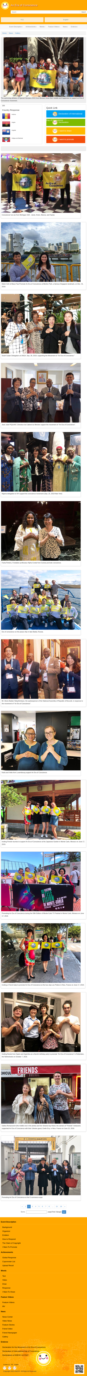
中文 (22, 20)
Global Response (9, 1258)
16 (61, 1206)
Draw (4, 1284)
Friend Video (7, 1329)
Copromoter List (8, 1262)
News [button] (65, 27)
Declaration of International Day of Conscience (20, 1351)
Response (6, 1288)
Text (4, 1276)
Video (4, 1280)
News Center (7, 1317)
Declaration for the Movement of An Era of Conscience (24, 1347)
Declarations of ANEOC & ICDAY (15, 1355)
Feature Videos (8, 1302)
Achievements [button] (31, 27)
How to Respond (9, 1239)
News (11, 33)
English (65, 20)
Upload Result (8, 1266)
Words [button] (42, 27)
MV (3, 1306)
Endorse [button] (74, 27)
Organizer (6, 1231)
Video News (7, 1321)
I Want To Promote (9, 1247)
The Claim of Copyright (11, 1243)
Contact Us (6, 1364)
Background (7, 1227)
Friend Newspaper (9, 1333)
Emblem (5, 1235)
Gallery (17, 33)
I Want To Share (8, 1292)
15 (57, 1206)
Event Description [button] (16, 27)
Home (4, 33)
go (64, 1212)
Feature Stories (8, 1325)
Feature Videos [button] (54, 27)
